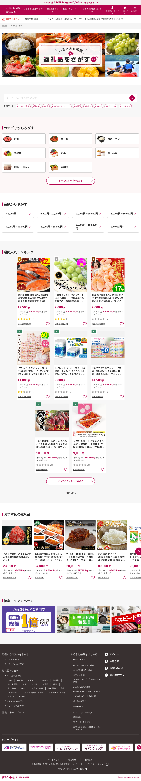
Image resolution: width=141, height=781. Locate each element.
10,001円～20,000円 (87, 213)
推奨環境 (72, 760)
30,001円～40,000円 (16, 226)
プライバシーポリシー (95, 764)
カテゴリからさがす (13, 676)
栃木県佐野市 (97, 397)
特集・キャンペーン (70, 10)
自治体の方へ (114, 675)
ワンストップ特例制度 (82, 713)
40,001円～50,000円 (51, 226)
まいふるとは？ (80, 675)
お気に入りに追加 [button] (48, 324)
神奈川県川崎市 (61, 397)
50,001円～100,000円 (86, 227)
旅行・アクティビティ (34, 692)
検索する (132, 98)
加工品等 (12, 688)
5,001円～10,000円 (50, 213)
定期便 (11, 696)
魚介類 (20, 680)
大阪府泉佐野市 (98, 324)
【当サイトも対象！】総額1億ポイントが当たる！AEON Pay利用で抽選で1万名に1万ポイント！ (87, 19)
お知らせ (112, 661)
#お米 (46, 106)
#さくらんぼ (111, 106)
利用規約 (88, 760)
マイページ (113, 654)
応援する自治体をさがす (33, 10)
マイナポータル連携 (81, 722)
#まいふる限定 (23, 106)
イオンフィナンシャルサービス (70, 769)
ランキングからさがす (14, 701)
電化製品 (52, 688)
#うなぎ (98, 106)
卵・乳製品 (13, 684)
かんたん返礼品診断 (81, 687)
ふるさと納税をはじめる (92, 10)
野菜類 (56, 680)
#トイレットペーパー (61, 106)
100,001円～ (117, 226)
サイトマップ (53, 760)
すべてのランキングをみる (71, 481)
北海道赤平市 (135, 577)
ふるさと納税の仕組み (82, 670)
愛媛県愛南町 (42, 470)
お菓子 (45, 684)
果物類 (45, 680)
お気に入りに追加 (30, 577)
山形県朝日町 (79, 470)
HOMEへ (71, 493)
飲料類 (34, 684)
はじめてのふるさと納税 (83, 665)
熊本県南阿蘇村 (9, 577)
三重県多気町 (72, 577)
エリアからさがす (12, 659)
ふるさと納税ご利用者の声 (84, 696)
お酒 (24, 684)
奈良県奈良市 (103, 577)
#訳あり (36, 106)
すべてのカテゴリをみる (70, 180)
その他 (22, 696)
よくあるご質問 (80, 701)
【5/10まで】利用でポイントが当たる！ (69, 2)
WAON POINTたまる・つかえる (87, 691)
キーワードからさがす (14, 664)
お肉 (10, 680)
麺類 (55, 684)
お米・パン (32, 680)
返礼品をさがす (53, 10)
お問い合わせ (114, 668)
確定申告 (77, 717)
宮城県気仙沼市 (24, 324)
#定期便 (77, 106)
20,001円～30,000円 (122, 213)
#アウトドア (125, 106)
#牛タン (88, 106)
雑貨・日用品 (37, 688)
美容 (63, 688)
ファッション (13, 692)
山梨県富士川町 (61, 324)
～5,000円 (10, 213)
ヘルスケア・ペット (57, 692)
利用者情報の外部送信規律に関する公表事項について (54, 764)
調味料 (23, 688)
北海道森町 (39, 577)
